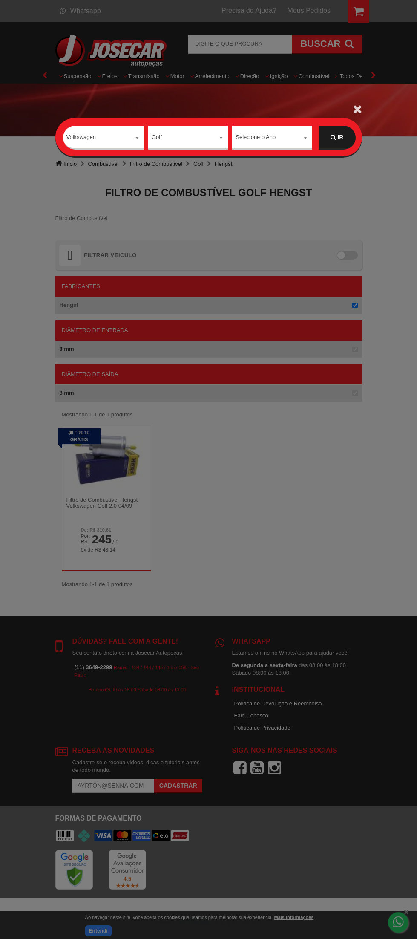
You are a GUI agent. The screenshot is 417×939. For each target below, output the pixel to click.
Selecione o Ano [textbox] (256, 137)
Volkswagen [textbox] (81, 137)
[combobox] (103, 138)
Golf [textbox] (157, 137)
